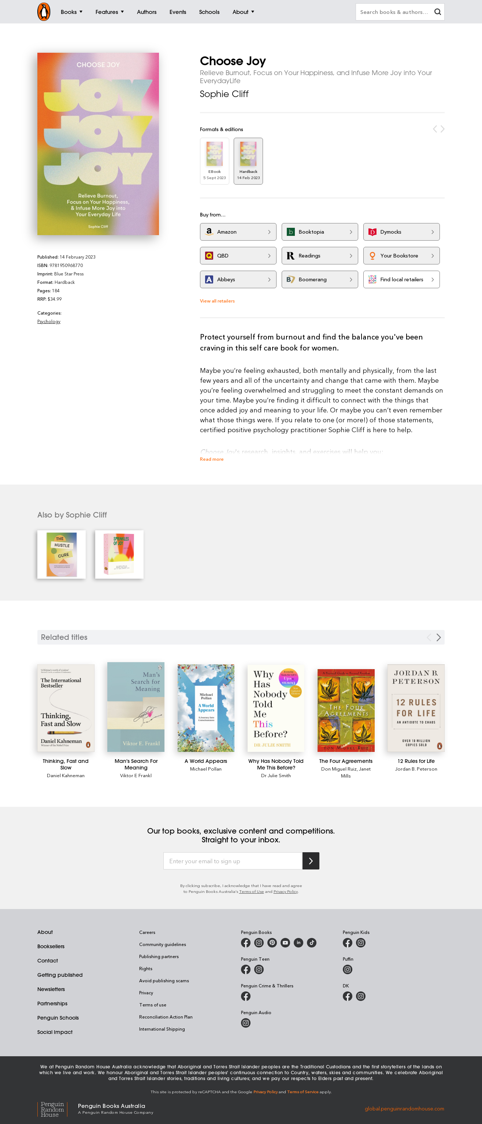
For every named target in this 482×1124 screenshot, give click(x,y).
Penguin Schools (58, 1017)
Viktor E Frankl (136, 775)
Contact (47, 960)
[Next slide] (439, 637)
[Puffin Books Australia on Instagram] (347, 969)
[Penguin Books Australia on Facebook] (246, 942)
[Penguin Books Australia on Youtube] (285, 942)
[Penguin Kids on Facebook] (347, 942)
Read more (212, 458)
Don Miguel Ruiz (339, 768)
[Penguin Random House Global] (57, 1108)
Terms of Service (303, 1091)
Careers (147, 932)
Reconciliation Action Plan (166, 1016)
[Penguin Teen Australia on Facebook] (246, 969)
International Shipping (162, 1028)
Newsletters (51, 989)
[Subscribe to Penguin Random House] (311, 860)
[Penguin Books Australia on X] (272, 942)
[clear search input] (437, 12)
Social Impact (55, 1032)
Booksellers (50, 946)
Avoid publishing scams (164, 980)
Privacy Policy (286, 891)
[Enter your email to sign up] (233, 861)
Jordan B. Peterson (416, 768)
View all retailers (217, 300)
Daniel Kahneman (66, 775)
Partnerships (52, 1003)
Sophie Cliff (224, 93)
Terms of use (152, 1004)
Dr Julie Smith (276, 775)
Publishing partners (159, 956)
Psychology (48, 321)
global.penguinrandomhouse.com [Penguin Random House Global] (404, 1108)
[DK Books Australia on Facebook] (347, 996)
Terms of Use (251, 891)
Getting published (60, 975)
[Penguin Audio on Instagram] (246, 1023)
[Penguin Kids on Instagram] (361, 942)
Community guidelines (162, 944)
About (45, 932)
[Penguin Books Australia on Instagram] (259, 942)
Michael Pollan (206, 768)
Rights (145, 968)
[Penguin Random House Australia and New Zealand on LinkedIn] (298, 942)
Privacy (146, 992)
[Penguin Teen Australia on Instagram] (259, 969)
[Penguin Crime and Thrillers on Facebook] (246, 996)
